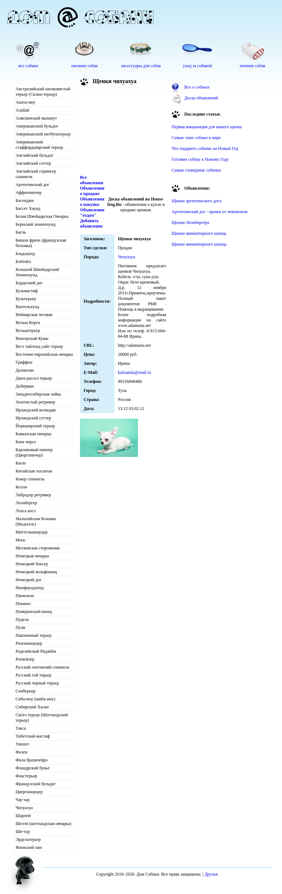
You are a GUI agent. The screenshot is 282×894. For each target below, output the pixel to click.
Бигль (21, 232)
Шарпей (23, 815)
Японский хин (29, 847)
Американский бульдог (37, 126)
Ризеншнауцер (29, 643)
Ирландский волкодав (36, 410)
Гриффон (24, 362)
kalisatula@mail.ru (134, 372)
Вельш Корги (28, 322)
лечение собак (252, 65)
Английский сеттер (33, 163)
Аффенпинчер (29, 192)
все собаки (28, 65)
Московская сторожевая (38, 547)
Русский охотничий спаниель (43, 667)
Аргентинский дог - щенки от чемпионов (210, 211)
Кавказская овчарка (33, 433)
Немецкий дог (29, 579)
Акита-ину (25, 102)
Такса (21, 728)
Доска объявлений (201, 97)
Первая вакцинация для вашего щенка (207, 126)
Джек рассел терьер (34, 378)
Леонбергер (26, 502)
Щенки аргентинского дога (197, 200)
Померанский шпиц (34, 611)
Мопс (21, 540)
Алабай (22, 110)
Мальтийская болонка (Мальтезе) (36, 521)
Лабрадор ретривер (33, 494)
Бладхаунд (25, 253)
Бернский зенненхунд (35, 224)
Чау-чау (23, 799)
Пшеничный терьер (33, 635)
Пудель (22, 619)
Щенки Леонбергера (190, 222)
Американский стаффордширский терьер (39, 144)
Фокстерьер (26, 775)
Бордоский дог (29, 282)
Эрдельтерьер (28, 839)
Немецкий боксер (32, 563)
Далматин (25, 370)
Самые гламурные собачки (196, 170)
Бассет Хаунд (28, 208)
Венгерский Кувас (32, 338)
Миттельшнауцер (32, 532)
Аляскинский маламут (36, 118)
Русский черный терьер (37, 683)
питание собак (84, 65)
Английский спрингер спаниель (36, 174)
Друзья (211, 874)
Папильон (25, 595)
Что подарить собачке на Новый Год (205, 148)
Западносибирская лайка (38, 394)
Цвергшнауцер (29, 791)
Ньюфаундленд (30, 587)
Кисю (21, 463)
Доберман (25, 386)
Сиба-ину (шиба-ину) (35, 698)
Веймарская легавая (34, 314)
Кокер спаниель (30, 478)
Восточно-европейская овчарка (44, 354)
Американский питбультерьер (43, 134)
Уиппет (22, 744)
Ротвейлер (25, 659)
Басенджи (25, 200)
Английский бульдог (35, 155)
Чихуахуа (24, 807)
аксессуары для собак (141, 65)
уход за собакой (197, 65)
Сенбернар (25, 691)
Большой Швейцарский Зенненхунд (37, 272)
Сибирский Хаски (32, 706)
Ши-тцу (23, 831)
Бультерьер (26, 298)
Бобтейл (23, 261)
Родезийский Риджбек (36, 651)
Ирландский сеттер (33, 417)
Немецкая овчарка (32, 555)
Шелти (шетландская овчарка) (43, 823)
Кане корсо (26, 441)
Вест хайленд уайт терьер (39, 346)
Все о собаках (197, 87)
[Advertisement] (120, 131)
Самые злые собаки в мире (196, 137)
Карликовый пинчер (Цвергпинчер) (34, 452)
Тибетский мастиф (33, 736)
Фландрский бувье (33, 767)
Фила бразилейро (32, 760)
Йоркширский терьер (35, 425)
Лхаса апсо (26, 510)
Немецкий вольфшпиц (36, 571)
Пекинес (23, 603)
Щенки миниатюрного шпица (199, 233)
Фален (22, 752)
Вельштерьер (28, 330)
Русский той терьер (33, 675)
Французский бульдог (36, 783)
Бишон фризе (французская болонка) (41, 243)
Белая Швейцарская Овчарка (42, 216)
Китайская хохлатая (34, 471)
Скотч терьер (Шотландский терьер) (42, 717)
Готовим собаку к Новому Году (200, 159)
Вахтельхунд (27, 306)
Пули (20, 627)
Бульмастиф (27, 290)
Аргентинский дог (32, 184)
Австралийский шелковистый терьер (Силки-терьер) (43, 91)
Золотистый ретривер (35, 402)
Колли (21, 486)
